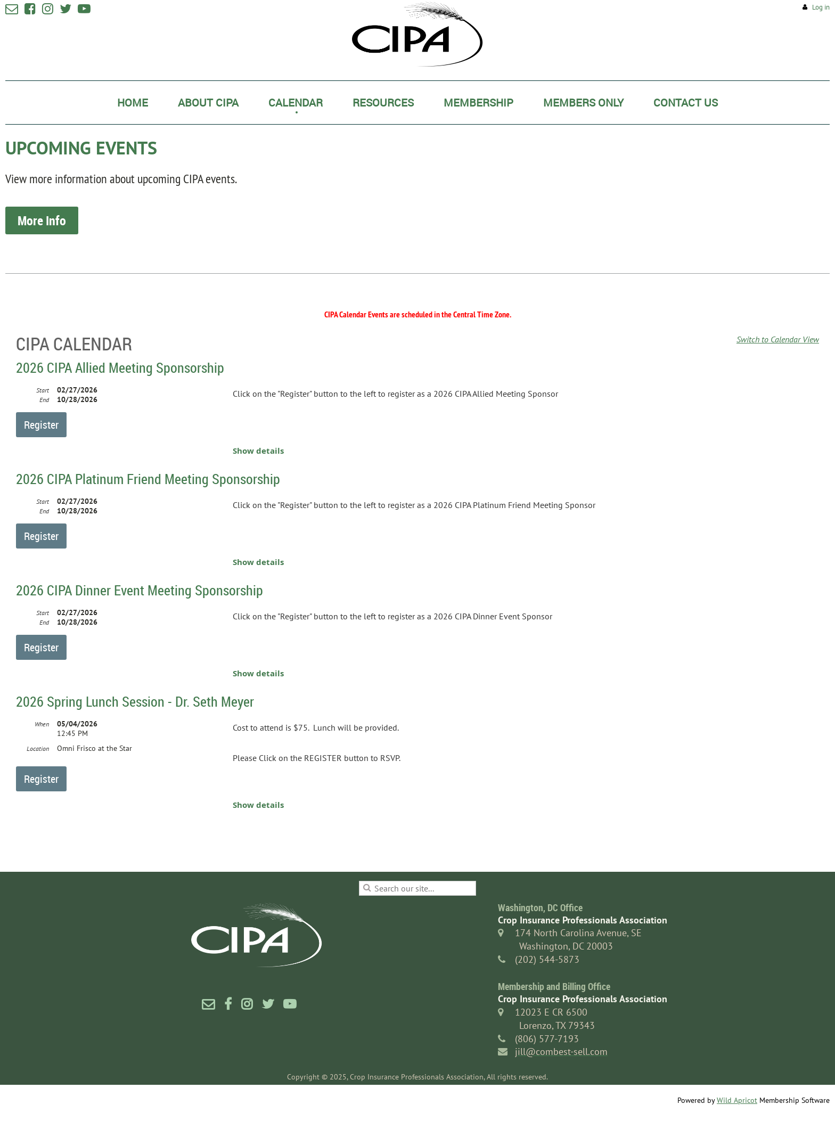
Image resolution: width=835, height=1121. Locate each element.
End (44, 400)
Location (38, 748)
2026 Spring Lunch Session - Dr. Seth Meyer (135, 701)
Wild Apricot (737, 1100)
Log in (821, 7)
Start (42, 390)
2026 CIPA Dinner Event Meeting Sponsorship (139, 590)
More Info (42, 220)
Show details (258, 450)
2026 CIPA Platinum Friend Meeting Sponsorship (148, 479)
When (42, 724)
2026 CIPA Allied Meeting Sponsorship (120, 367)
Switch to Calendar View (777, 339)
